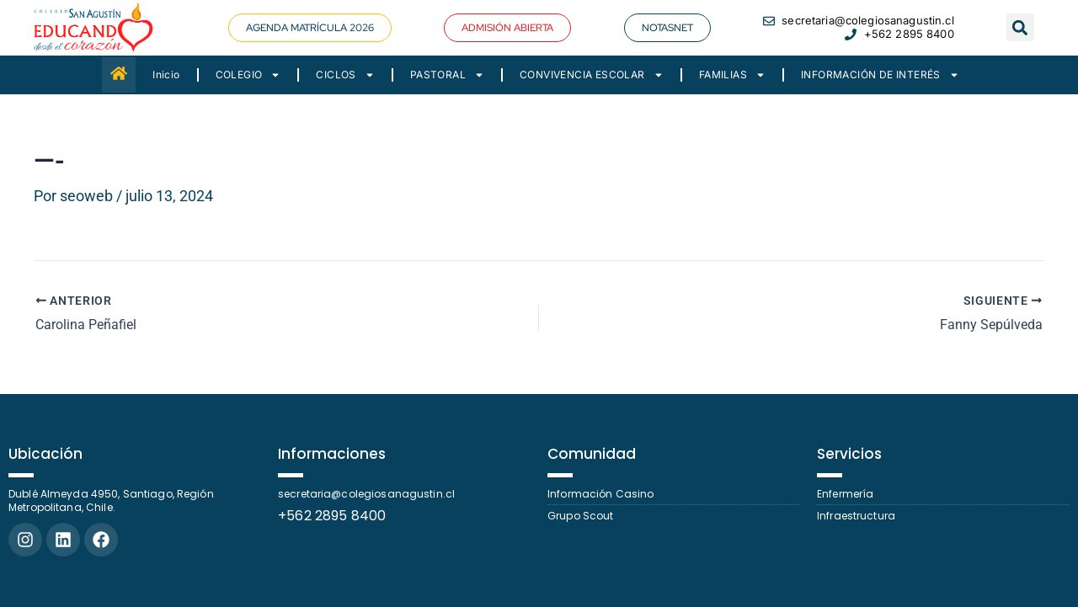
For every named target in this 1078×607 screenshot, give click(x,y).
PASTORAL (447, 74)
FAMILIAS (732, 74)
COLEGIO (248, 74)
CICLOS (345, 74)
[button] (310, 27)
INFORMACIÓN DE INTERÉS (880, 74)
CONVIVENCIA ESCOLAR (592, 74)
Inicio (165, 74)
